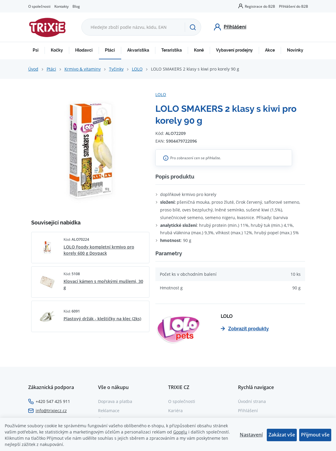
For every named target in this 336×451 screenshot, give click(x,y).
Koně (199, 50)
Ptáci (110, 50)
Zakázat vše (282, 434)
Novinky (295, 50)
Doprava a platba (115, 401)
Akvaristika (138, 50)
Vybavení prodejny (234, 50)
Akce (270, 50)
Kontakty (61, 6)
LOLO (137, 69)
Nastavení (251, 434)
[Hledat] (193, 27)
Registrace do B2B (260, 6)
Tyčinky (116, 69)
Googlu (180, 432)
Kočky (57, 50)
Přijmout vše (315, 434)
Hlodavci (84, 50)
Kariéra (175, 410)
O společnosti (39, 6)
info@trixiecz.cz (51, 410)
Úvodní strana (252, 401)
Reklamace (108, 410)
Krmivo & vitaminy (82, 69)
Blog (76, 6)
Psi (36, 50)
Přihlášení (248, 410)
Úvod (33, 69)
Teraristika (171, 50)
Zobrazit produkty (245, 329)
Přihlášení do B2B (293, 6)
